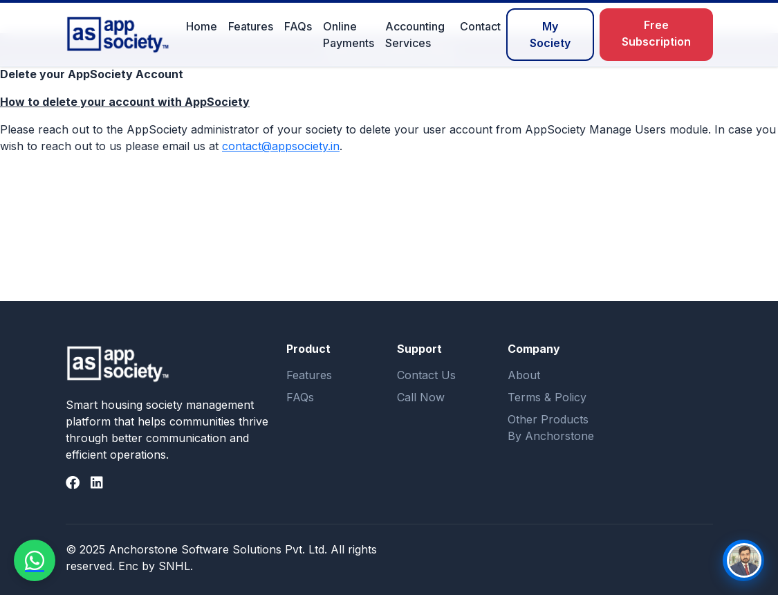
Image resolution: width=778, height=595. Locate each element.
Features (250, 26)
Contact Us (426, 375)
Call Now (421, 397)
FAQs (298, 26)
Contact (480, 26)
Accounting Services (415, 34)
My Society (550, 34)
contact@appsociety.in (281, 146)
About (524, 375)
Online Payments (348, 34)
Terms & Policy (547, 397)
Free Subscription (656, 33)
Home (201, 26)
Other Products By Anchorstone (551, 427)
